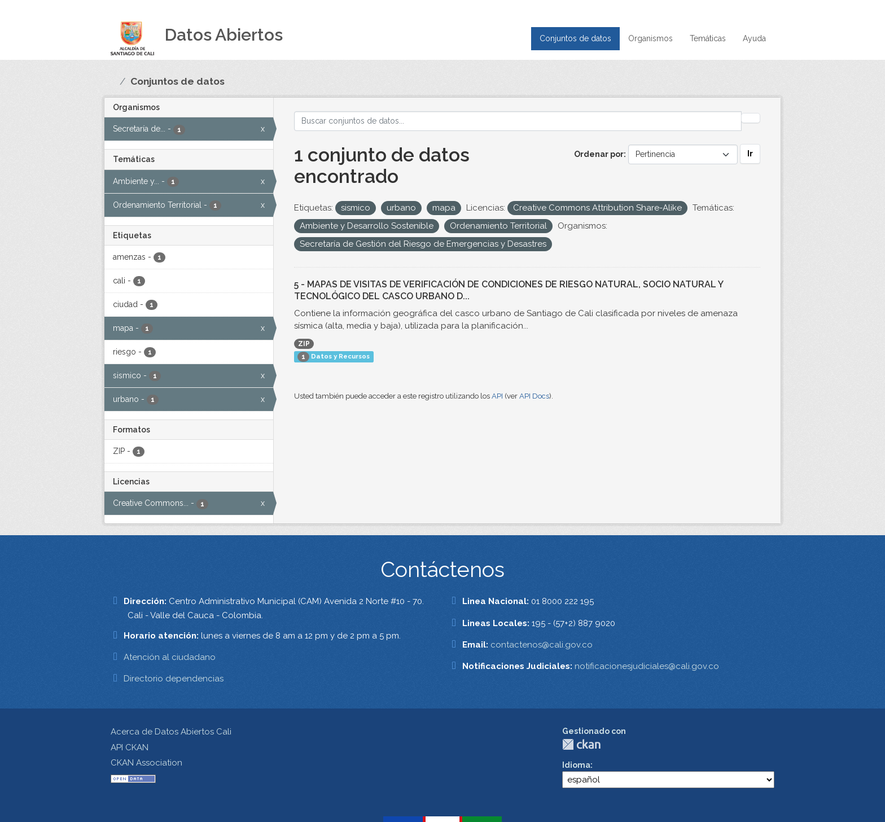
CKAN (581, 744)
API (497, 396)
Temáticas (708, 38)
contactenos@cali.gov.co (541, 645)
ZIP (304, 344)
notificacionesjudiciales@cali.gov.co (647, 666)
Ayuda (754, 38)
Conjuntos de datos (575, 38)
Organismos (650, 38)
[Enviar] (750, 118)
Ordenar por (599, 154)
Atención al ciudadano (170, 657)
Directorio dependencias (174, 679)
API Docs (534, 396)
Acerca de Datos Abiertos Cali (171, 732)
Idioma (576, 764)
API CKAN (129, 747)
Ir (750, 153)
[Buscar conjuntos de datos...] (518, 121)
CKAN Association (146, 763)
